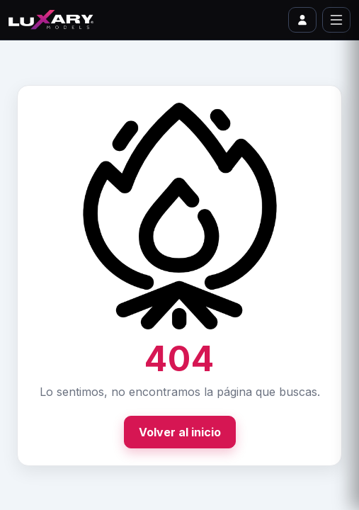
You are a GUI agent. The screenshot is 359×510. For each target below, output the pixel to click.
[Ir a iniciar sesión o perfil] (302, 20)
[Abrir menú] (336, 20)
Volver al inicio (180, 432)
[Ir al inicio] (50, 20)
